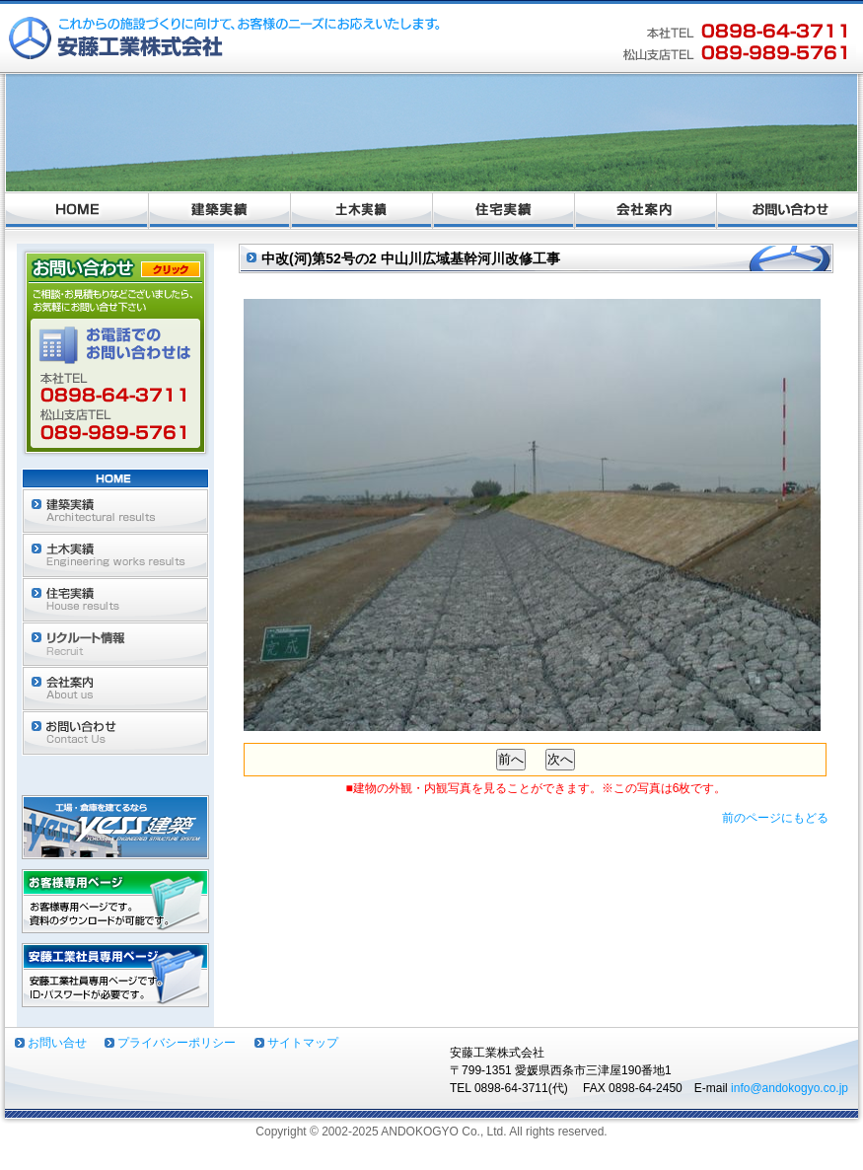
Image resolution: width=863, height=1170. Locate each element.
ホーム (77, 211)
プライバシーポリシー (176, 1043)
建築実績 (220, 211)
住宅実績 (504, 211)
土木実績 (362, 211)
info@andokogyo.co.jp (789, 1088)
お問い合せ (57, 1043)
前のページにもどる (775, 818)
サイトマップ (302, 1043)
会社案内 (646, 211)
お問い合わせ (787, 211)
